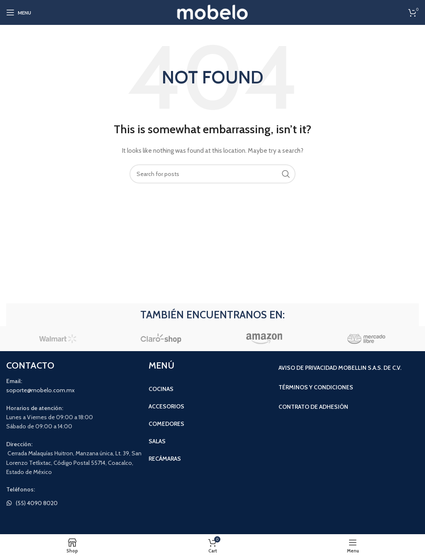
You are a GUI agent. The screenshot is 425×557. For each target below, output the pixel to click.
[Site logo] (213, 11)
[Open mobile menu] (18, 12)
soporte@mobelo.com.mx (40, 390)
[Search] (212, 173)
